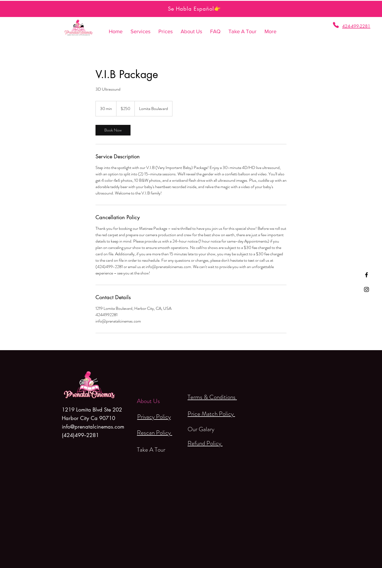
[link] (113, 130)
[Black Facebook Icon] (366, 275)
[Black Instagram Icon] (366, 289)
